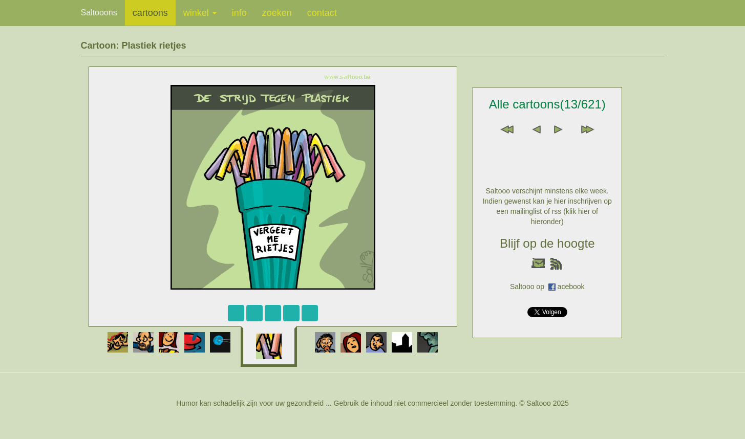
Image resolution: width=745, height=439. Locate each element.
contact (322, 13)
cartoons (150, 13)
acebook (571, 286)
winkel (200, 13)
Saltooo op (529, 286)
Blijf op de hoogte (547, 243)
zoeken (277, 13)
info (239, 13)
